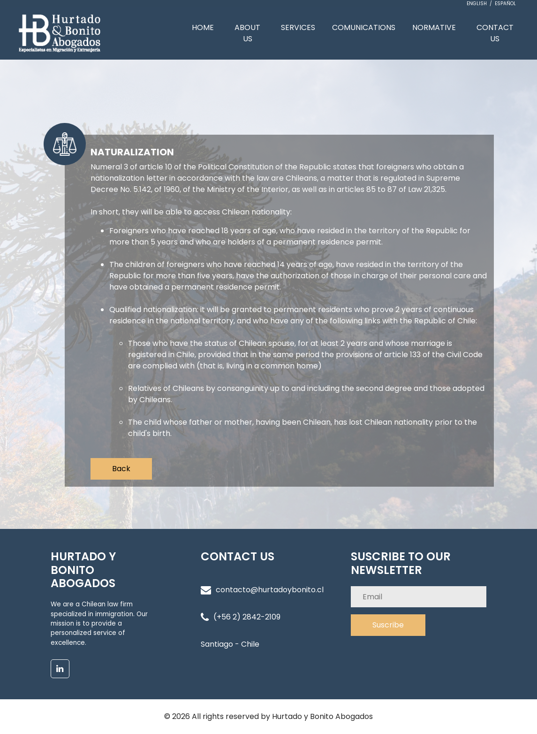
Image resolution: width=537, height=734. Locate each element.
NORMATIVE (434, 27)
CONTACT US (495, 33)
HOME (203, 27)
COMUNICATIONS (363, 27)
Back (121, 468)
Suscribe (388, 624)
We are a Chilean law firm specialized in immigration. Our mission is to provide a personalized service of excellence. (99, 623)
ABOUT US (247, 33)
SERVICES (298, 27)
